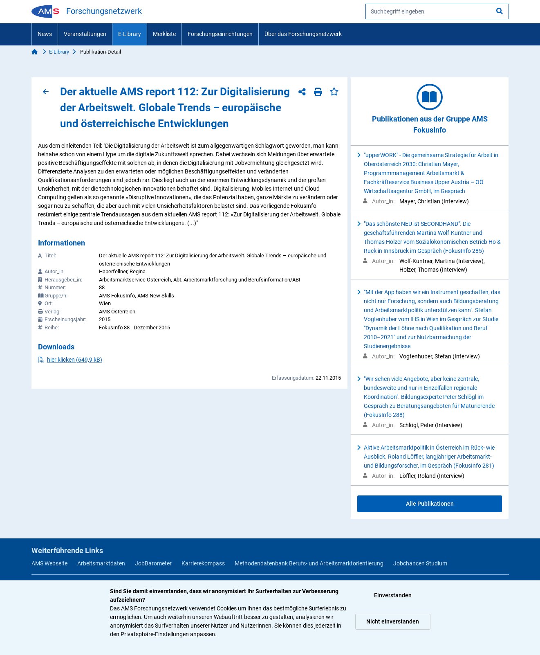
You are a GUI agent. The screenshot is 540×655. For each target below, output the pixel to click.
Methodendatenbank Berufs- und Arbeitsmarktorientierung (309, 563)
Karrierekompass (203, 563)
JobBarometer (153, 563)
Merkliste (164, 34)
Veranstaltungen (85, 34)
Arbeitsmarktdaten (101, 563)
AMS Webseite (49, 563)
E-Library (129, 34)
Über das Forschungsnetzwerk (303, 34)
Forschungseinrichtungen (220, 34)
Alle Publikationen (430, 503)
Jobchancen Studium (420, 563)
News (45, 34)
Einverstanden (393, 595)
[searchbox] (437, 11)
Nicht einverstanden (392, 621)
